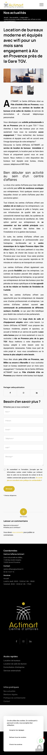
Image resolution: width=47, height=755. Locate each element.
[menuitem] (40, 4)
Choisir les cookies (15, 744)
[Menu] (40, 4)
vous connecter (17, 532)
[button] (41, 740)
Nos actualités (14, 12)
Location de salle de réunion (15, 674)
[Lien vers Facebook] (16, 653)
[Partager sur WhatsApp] (23, 392)
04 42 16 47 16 (8, 577)
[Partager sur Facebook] (10, 392)
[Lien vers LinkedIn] (30, 653)
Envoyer (9, 489)
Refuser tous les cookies (17, 737)
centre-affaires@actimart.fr (13, 575)
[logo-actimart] (19, 4)
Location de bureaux (11, 671)
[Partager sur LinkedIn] (36, 392)
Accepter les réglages (16, 730)
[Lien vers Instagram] (23, 653)
